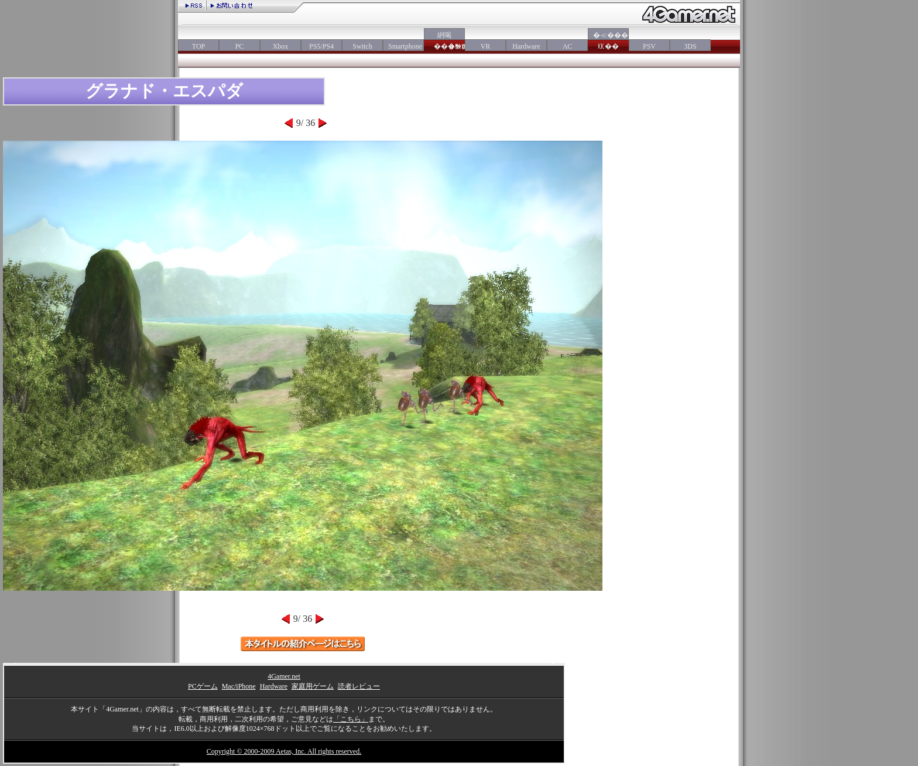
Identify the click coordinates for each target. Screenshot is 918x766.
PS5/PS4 (321, 46)
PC (239, 46)
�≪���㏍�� (608, 40)
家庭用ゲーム (313, 686)
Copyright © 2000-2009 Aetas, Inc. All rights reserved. (284, 751)
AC (568, 46)
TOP (198, 46)
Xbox (281, 46)
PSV (649, 46)
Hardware (526, 46)
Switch (362, 46)
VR (486, 46)
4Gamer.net (284, 676)
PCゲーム (203, 686)
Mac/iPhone (239, 686)
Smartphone (403, 46)
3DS (690, 46)
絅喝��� (444, 40)
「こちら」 (350, 719)
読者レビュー (359, 686)
